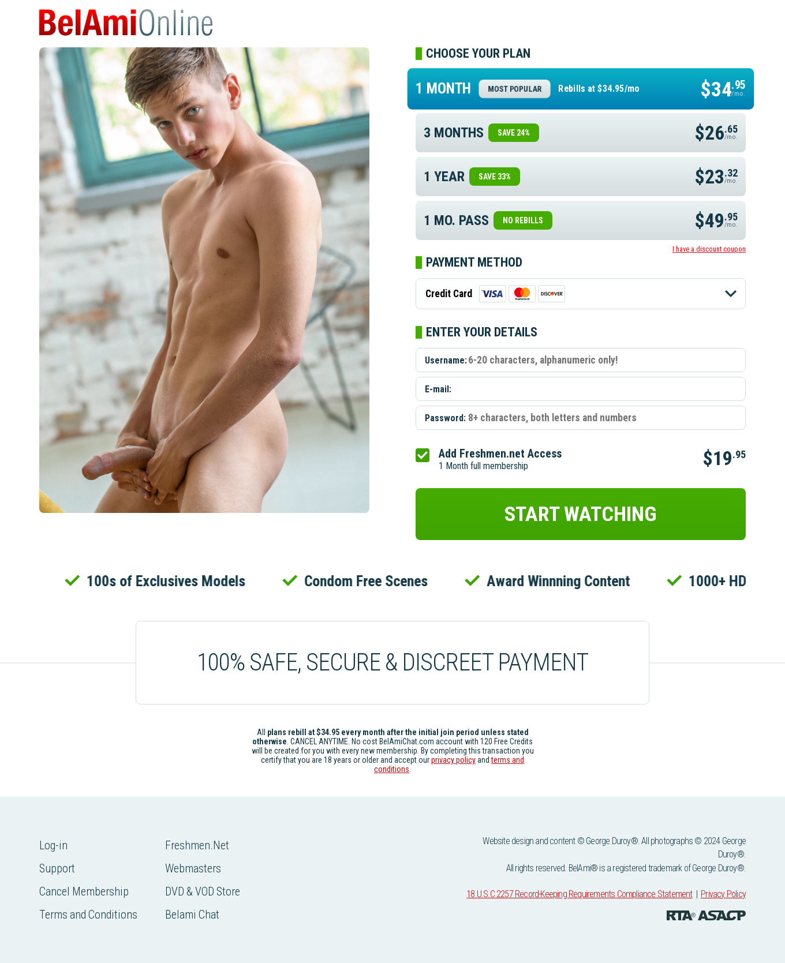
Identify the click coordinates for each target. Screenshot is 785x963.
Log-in (53, 845)
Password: (445, 418)
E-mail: (438, 389)
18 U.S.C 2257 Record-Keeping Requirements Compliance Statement (579, 894)
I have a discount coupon (709, 249)
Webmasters (195, 868)
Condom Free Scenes (372, 581)
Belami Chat (194, 914)
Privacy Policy (723, 894)
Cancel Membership (84, 891)
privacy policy (453, 760)
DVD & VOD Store (205, 891)
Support (57, 868)
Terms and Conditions (89, 914)
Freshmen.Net (199, 845)
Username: (446, 360)
